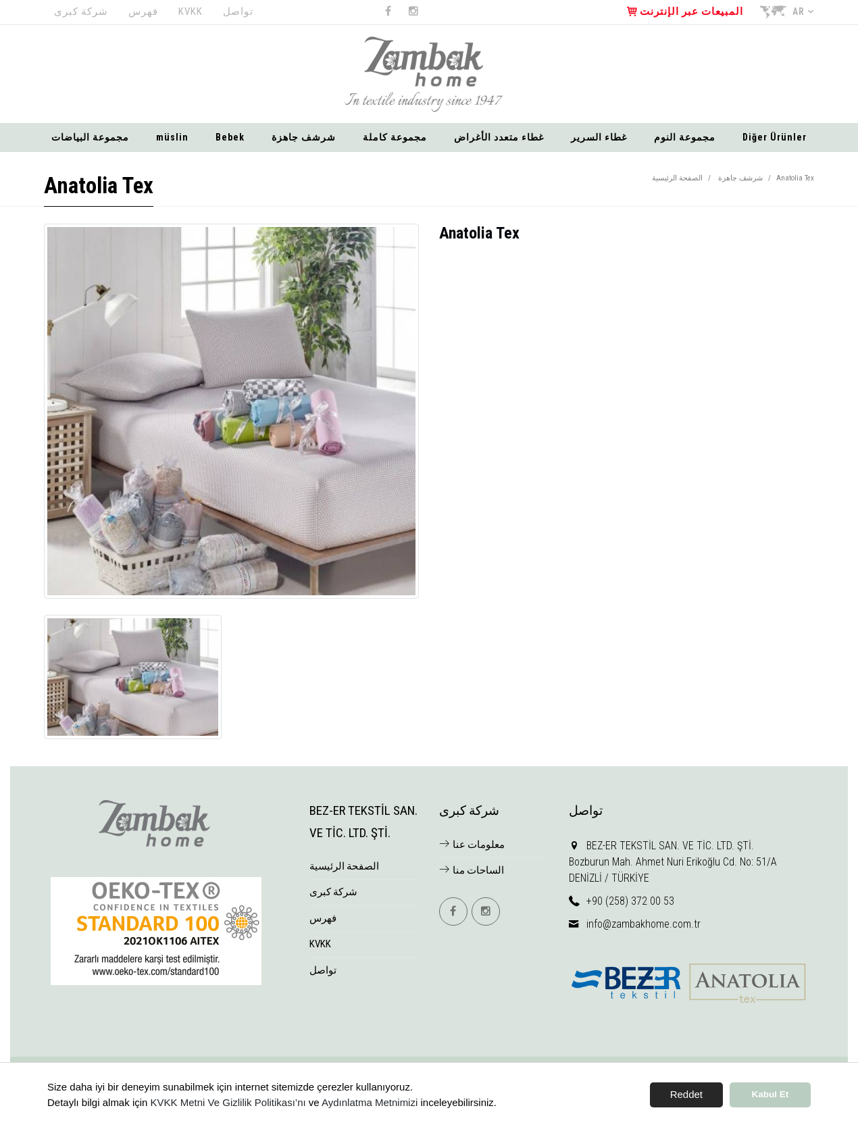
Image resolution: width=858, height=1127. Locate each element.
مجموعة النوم (684, 137)
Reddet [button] (686, 1094)
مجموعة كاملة (395, 137)
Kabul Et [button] (770, 1094)
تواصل (238, 11)
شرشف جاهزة (304, 137)
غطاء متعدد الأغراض (499, 137)
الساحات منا (471, 870)
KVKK (190, 11)
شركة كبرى (81, 11)
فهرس (143, 11)
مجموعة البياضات (90, 137)
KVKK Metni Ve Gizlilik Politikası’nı (228, 1102)
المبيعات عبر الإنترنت (685, 11)
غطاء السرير (599, 137)
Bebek (230, 137)
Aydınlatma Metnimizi (370, 1102)
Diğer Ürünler (774, 137)
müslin (172, 137)
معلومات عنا (472, 844)
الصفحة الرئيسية (677, 178)
